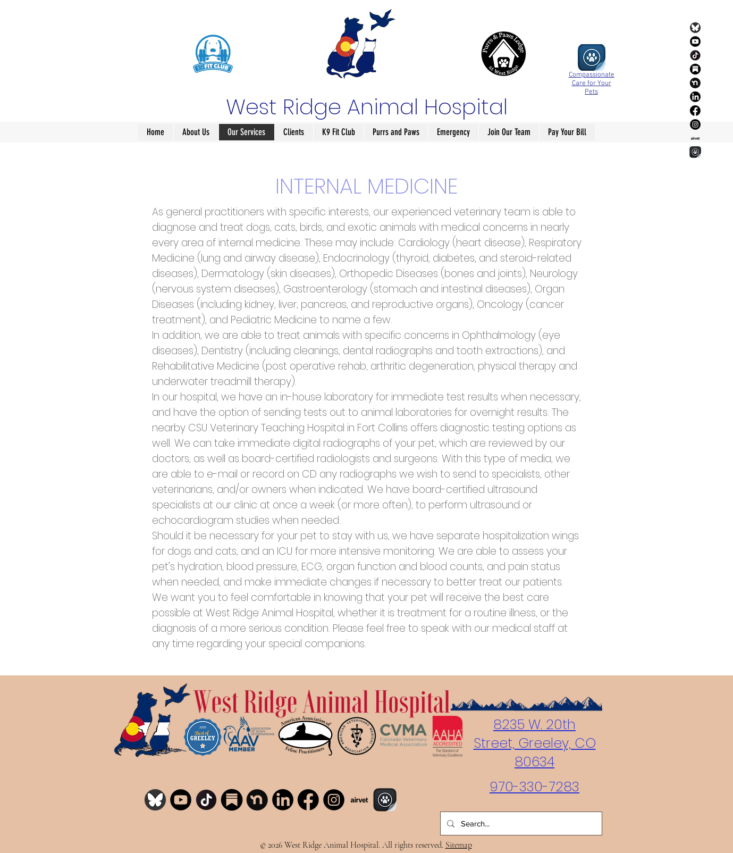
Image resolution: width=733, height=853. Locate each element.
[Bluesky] (695, 28)
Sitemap (458, 845)
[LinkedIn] (695, 97)
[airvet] (695, 138)
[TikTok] (695, 55)
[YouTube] (695, 41)
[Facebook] (695, 110)
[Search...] (520, 823)
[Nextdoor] (695, 83)
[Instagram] (695, 124)
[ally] (695, 152)
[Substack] (695, 69)
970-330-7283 (534, 786)
